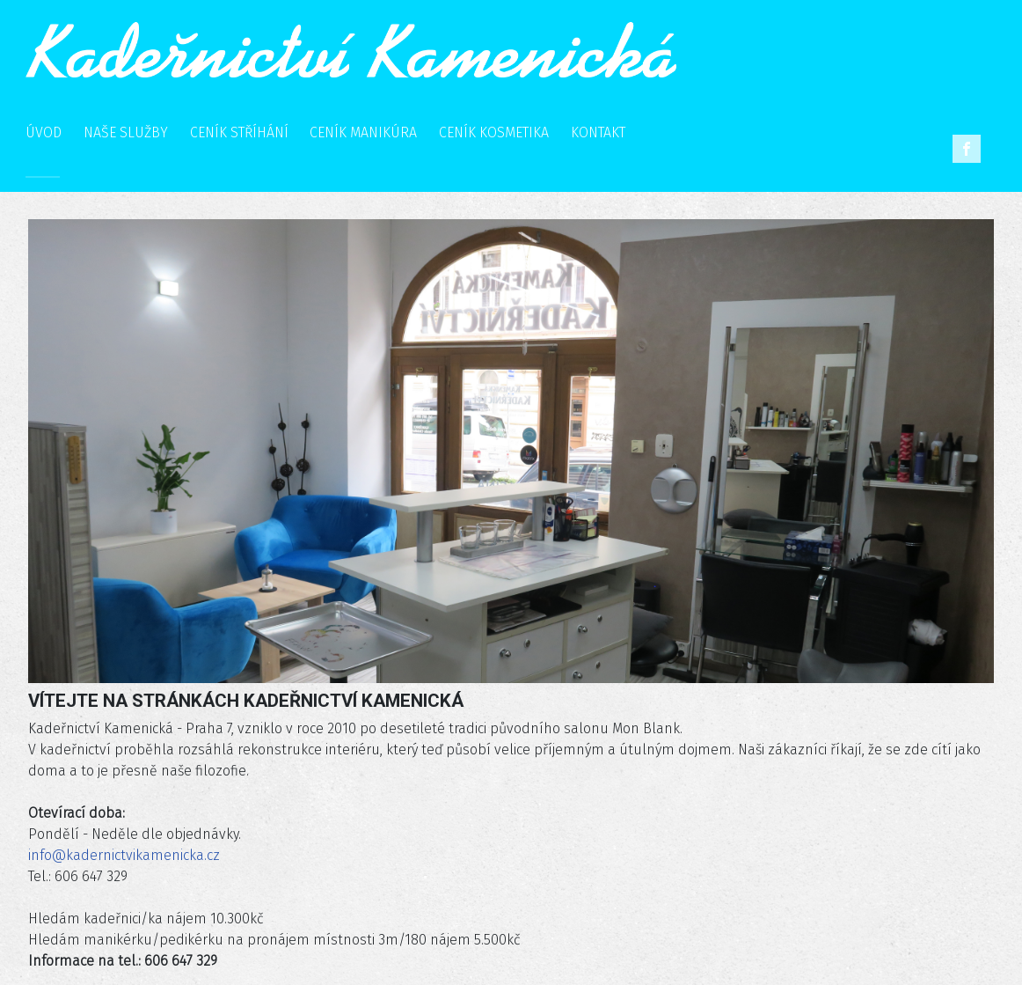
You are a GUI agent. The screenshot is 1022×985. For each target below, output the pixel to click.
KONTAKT (598, 132)
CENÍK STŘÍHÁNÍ (239, 132)
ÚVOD (44, 132)
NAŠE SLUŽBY (126, 132)
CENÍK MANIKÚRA (363, 132)
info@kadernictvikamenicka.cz (124, 855)
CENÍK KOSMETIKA (494, 132)
